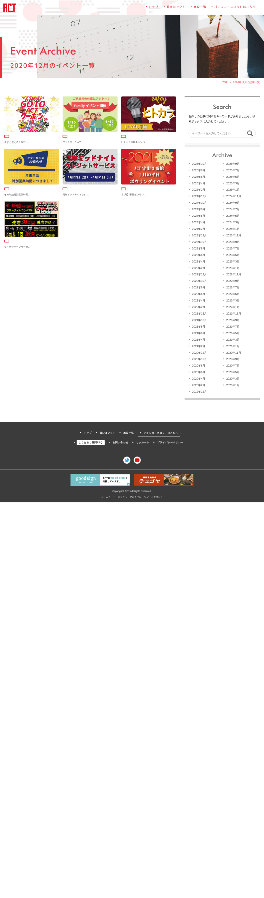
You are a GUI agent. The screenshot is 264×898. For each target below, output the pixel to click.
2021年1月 (232, 345)
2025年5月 (232, 177)
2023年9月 (232, 241)
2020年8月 (198, 365)
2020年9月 (232, 358)
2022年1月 (232, 306)
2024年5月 (232, 216)
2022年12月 (199, 274)
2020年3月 (232, 377)
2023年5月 (232, 255)
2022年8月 (198, 287)
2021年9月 (232, 319)
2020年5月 (232, 371)
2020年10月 (199, 358)
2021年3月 (232, 339)
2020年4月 (198, 377)
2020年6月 (198, 371)
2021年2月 (198, 345)
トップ (153, 8)
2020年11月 (233, 351)
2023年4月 (198, 261)
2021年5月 (232, 332)
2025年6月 (198, 177)
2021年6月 (198, 332)
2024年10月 (199, 203)
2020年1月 (232, 384)
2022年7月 (232, 287)
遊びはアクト (175, 8)
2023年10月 (199, 241)
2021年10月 (199, 319)
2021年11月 (233, 313)
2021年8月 (198, 326)
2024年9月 (232, 203)
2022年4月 (198, 300)
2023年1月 (232, 267)
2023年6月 (198, 255)
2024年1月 (232, 229)
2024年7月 (232, 209)
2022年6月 (198, 293)
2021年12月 (199, 313)
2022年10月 (199, 280)
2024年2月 (198, 229)
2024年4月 (198, 222)
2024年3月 (232, 222)
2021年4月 (198, 339)
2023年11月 (233, 235)
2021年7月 (232, 326)
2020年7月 (232, 365)
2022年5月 (232, 293)
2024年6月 (198, 216)
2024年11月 (233, 196)
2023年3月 (232, 261)
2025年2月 (198, 190)
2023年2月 (198, 267)
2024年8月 (198, 209)
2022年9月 (232, 280)
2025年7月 (232, 170)
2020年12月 (199, 351)
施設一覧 (199, 8)
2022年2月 (198, 306)
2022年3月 (232, 300)
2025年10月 (199, 164)
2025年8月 (198, 170)
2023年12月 (199, 235)
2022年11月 (233, 274)
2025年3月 (232, 183)
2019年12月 (199, 390)
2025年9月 (232, 164)
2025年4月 (198, 183)
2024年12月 (199, 196)
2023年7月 (232, 248)
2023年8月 (198, 248)
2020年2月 (198, 384)
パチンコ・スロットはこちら (234, 8)
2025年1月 (232, 190)
